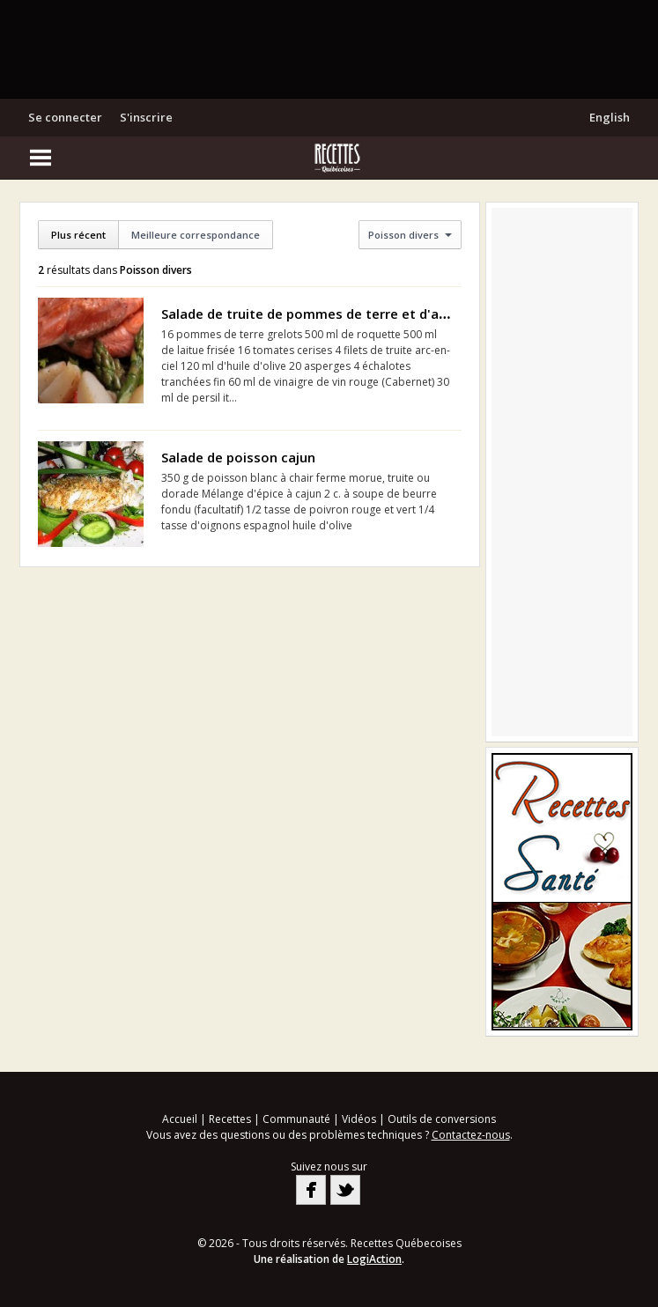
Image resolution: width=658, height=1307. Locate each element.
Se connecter (65, 117)
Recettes (230, 1118)
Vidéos (359, 1118)
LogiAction (374, 1259)
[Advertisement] (329, 48)
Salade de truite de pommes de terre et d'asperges (326, 313)
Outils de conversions (442, 1118)
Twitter (345, 1190)
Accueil (179, 1118)
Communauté (296, 1118)
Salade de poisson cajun (238, 457)
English (609, 117)
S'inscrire (146, 117)
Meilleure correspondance (195, 234)
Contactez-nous (471, 1134)
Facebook (311, 1190)
